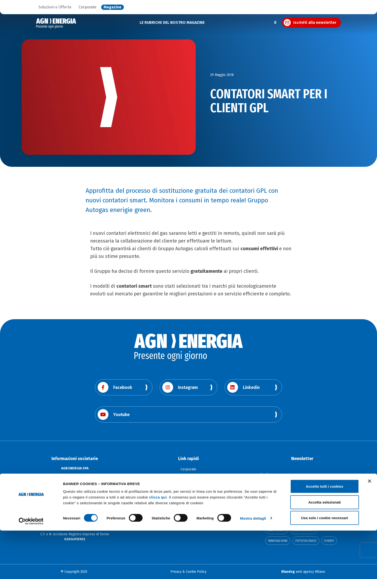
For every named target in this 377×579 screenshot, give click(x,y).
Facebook (115, 387)
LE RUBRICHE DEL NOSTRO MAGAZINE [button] (172, 22)
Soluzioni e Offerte (54, 7)
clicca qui (158, 545)
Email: (265, 474)
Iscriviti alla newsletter (314, 22)
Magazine (112, 7)
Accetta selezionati (324, 550)
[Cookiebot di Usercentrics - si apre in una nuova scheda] (31, 569)
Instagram (180, 387)
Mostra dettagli (253, 567)
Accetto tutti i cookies (324, 535)
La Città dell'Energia (188, 484)
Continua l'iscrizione (302, 497)
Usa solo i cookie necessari (324, 566)
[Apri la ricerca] (275, 22)
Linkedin (243, 387)
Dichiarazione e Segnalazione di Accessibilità (188, 491)
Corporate (87, 7)
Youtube (114, 414)
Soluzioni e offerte (188, 476)
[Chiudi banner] (369, 529)
